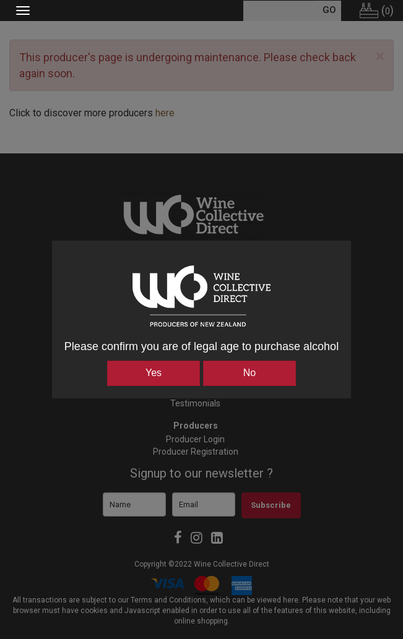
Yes (153, 372)
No (249, 372)
